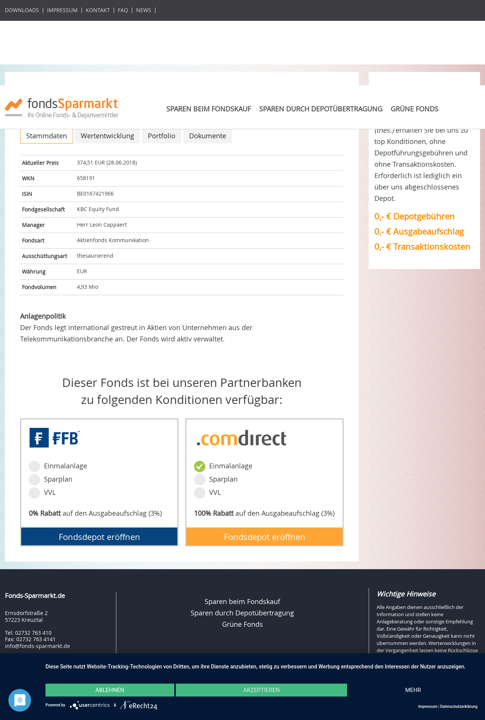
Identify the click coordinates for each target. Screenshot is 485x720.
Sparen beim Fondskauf (208, 108)
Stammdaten (46, 135)
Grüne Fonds (414, 108)
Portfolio (161, 135)
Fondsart (33, 240)
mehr (413, 690)
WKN (28, 178)
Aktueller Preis (40, 162)
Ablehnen (109, 690)
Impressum (62, 10)
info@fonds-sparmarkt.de (37, 646)
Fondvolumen (39, 287)
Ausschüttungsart (44, 256)
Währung (33, 271)
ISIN (27, 193)
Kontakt (98, 10)
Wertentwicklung (107, 135)
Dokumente (207, 135)
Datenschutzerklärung (458, 706)
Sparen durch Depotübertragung (320, 108)
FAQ (123, 10)
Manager (33, 225)
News (143, 10)
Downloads (22, 10)
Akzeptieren (261, 690)
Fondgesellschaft (43, 209)
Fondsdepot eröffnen (99, 536)
